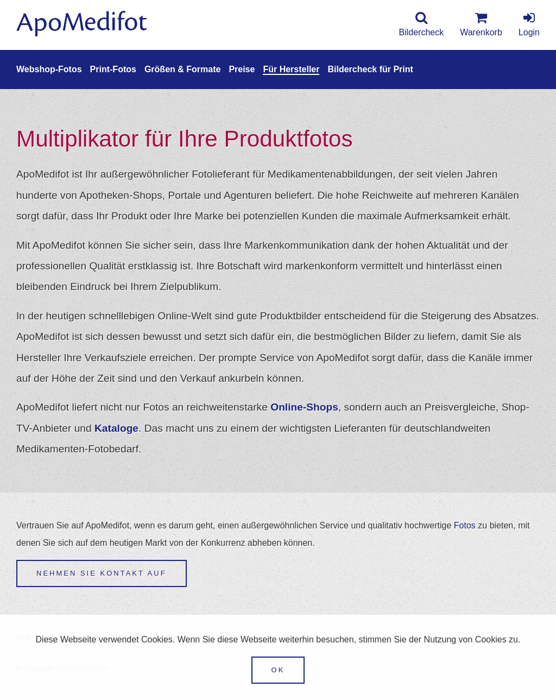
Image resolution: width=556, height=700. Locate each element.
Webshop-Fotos (49, 69)
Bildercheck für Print (370, 69)
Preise (242, 69)
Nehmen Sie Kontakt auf (101, 573)
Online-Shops (304, 407)
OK (278, 670)
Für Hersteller (291, 69)
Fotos (465, 525)
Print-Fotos (113, 69)
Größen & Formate (182, 69)
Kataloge (116, 428)
